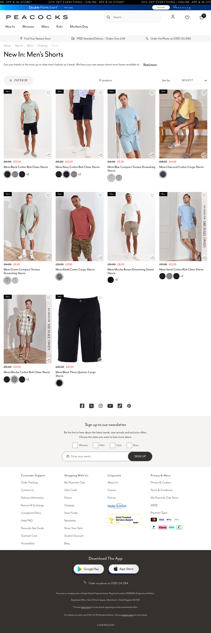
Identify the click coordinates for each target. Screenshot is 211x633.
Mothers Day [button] (79, 26)
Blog (66, 543)
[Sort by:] (188, 80)
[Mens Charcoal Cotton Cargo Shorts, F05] (163, 174)
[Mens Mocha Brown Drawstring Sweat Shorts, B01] (111, 280)
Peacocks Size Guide (32, 528)
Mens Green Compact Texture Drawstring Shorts (22, 271)
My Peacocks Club (74, 482)
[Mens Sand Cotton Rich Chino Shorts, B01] (162, 276)
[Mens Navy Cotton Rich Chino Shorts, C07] (66, 174)
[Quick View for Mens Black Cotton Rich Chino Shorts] (48, 155)
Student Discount (74, 536)
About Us (113, 482)
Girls (119, 445)
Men (102, 445)
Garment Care (29, 536)
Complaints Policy (31, 513)
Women (83, 445)
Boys (136, 445)
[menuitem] (10, 29)
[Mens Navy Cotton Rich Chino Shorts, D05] (74, 174)
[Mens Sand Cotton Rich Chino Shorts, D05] (169, 276)
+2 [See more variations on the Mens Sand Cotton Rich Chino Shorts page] (181, 276)
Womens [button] (28, 26)
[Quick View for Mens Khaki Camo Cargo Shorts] (100, 258)
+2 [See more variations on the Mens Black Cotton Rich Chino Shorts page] (27, 174)
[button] (173, 18)
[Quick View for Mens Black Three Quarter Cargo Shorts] (100, 360)
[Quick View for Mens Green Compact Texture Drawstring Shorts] (48, 258)
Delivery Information (32, 497)
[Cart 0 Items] (202, 17)
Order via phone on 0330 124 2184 (105, 582)
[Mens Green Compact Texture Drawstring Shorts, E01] (7, 280)
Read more (150, 64)
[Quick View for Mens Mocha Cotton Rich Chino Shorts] (48, 360)
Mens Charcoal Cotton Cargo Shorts (181, 167)
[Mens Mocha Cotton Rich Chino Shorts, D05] (14, 379)
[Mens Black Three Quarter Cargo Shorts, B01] (59, 383)
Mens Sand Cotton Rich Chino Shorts (181, 269)
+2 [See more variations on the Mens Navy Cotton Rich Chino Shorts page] (79, 174)
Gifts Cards (70, 490)
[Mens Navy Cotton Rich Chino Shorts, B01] (59, 174)
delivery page (128, 615)
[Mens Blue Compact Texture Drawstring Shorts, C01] (111, 178)
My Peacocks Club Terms (164, 497)
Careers (112, 490)
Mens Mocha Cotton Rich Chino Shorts (27, 372)
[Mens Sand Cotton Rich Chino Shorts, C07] (176, 276)
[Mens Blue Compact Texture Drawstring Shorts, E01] (119, 178)
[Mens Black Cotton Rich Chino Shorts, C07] (22, 174)
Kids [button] (59, 26)
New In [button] (10, 26)
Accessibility (28, 543)
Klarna (68, 497)
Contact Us (27, 490)
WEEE (154, 505)
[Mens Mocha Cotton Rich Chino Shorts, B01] (7, 379)
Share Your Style (73, 528)
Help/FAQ (27, 520)
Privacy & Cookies (161, 482)
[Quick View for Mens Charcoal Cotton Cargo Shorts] (204, 155)
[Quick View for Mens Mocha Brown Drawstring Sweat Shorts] (152, 258)
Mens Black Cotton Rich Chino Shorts (26, 167)
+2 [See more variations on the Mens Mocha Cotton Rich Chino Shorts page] (27, 379)
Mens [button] (45, 26)
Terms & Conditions (162, 490)
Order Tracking (29, 482)
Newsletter (70, 520)
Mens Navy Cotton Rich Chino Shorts (78, 167)
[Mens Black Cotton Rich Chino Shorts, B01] (7, 174)
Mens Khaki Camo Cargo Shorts (75, 269)
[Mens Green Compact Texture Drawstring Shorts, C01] (15, 280)
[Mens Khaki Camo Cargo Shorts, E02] (59, 276)
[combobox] (133, 17)
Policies (112, 497)
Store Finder (71, 513)
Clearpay (69, 505)
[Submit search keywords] (108, 17)
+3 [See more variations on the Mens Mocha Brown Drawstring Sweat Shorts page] (116, 280)
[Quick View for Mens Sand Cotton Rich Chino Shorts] (204, 258)
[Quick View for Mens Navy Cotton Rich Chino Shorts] (100, 155)
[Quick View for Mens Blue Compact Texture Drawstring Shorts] (152, 155)
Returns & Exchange (32, 505)
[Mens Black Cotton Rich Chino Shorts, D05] (15, 174)
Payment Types (159, 512)
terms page (86, 607)
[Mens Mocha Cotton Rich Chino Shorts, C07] (22, 379)
